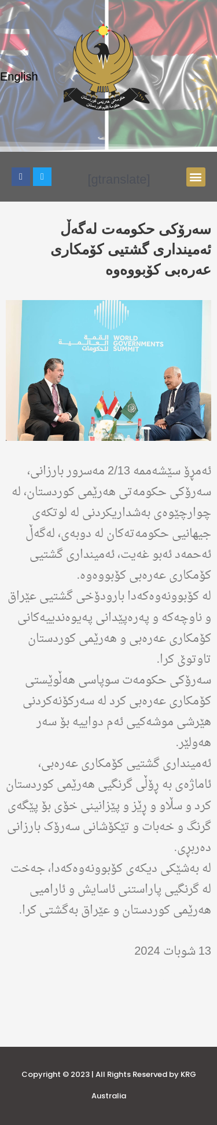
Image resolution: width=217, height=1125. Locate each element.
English (19, 78)
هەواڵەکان (186, 973)
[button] (195, 177)
